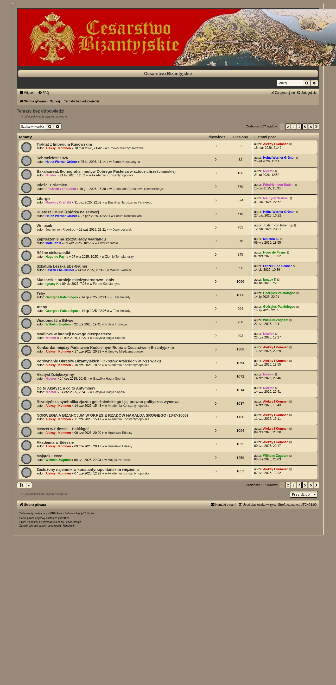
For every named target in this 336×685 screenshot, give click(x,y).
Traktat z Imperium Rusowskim (64, 144)
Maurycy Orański (58, 202)
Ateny (42, 307)
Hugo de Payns (57, 256)
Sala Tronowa (117, 324)
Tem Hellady (121, 297)
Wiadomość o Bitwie (55, 320)
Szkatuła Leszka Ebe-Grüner (62, 266)
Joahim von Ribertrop (60, 229)
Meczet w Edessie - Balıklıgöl (63, 429)
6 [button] (311, 126)
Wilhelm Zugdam (58, 324)
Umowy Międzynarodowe (125, 148)
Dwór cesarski (122, 229)
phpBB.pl (63, 518)
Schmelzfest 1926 (52, 158)
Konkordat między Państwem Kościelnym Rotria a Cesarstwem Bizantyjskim (105, 347)
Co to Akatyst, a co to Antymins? (66, 388)
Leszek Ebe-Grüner (60, 270)
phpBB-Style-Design (69, 522)
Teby (41, 293)
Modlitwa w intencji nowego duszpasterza (74, 334)
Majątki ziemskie (119, 460)
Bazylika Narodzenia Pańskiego (130, 202)
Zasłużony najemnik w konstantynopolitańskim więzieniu (88, 469)
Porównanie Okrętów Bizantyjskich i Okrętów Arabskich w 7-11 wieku (99, 361)
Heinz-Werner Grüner (61, 162)
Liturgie (43, 198)
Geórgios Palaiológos (62, 297)
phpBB (50, 513)
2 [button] (288, 126)
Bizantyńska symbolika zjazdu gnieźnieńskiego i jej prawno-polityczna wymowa (108, 402)
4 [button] (299, 126)
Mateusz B (53, 243)
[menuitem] (43, 93)
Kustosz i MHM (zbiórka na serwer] (68, 212)
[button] (316, 127)
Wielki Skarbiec (121, 270)
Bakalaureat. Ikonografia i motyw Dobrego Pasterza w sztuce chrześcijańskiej (106, 171)
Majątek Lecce (49, 456)
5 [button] (305, 126)
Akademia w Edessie (55, 442)
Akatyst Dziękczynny (55, 375)
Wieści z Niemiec (52, 185)
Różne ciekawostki (53, 253)
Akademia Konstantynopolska (112, 175)
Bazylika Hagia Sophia (109, 338)
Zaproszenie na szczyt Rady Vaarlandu (71, 239)
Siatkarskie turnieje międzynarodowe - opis (75, 280)
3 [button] (293, 126)
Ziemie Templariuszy (119, 256)
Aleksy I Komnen (58, 148)
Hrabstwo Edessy (120, 433)
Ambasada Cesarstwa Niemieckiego (137, 189)
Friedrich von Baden (61, 189)
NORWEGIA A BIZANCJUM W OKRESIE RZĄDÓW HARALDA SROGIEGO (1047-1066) (112, 415)
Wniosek (44, 226)
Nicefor (51, 175)
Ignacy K (52, 284)
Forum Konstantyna (126, 162)
